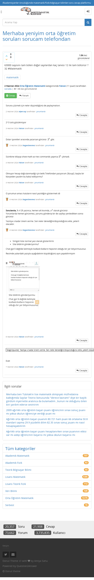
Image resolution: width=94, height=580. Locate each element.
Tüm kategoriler (20, 448)
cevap (12, 95)
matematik (12, 77)
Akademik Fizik (13, 462)
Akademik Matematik (17, 455)
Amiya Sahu (41, 560)
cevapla (83, 115)
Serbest (9, 505)
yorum (25, 95)
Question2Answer (27, 566)
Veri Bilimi (11, 491)
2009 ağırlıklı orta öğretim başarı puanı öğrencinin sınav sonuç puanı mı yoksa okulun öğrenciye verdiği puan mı (45, 411)
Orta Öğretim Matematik (32, 85)
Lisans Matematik (15, 476)
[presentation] (49, 139)
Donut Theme (10, 560)
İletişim (6, 545)
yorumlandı (41, 111)
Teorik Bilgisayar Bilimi (18, 469)
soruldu (8, 88)
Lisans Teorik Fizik (15, 484)
